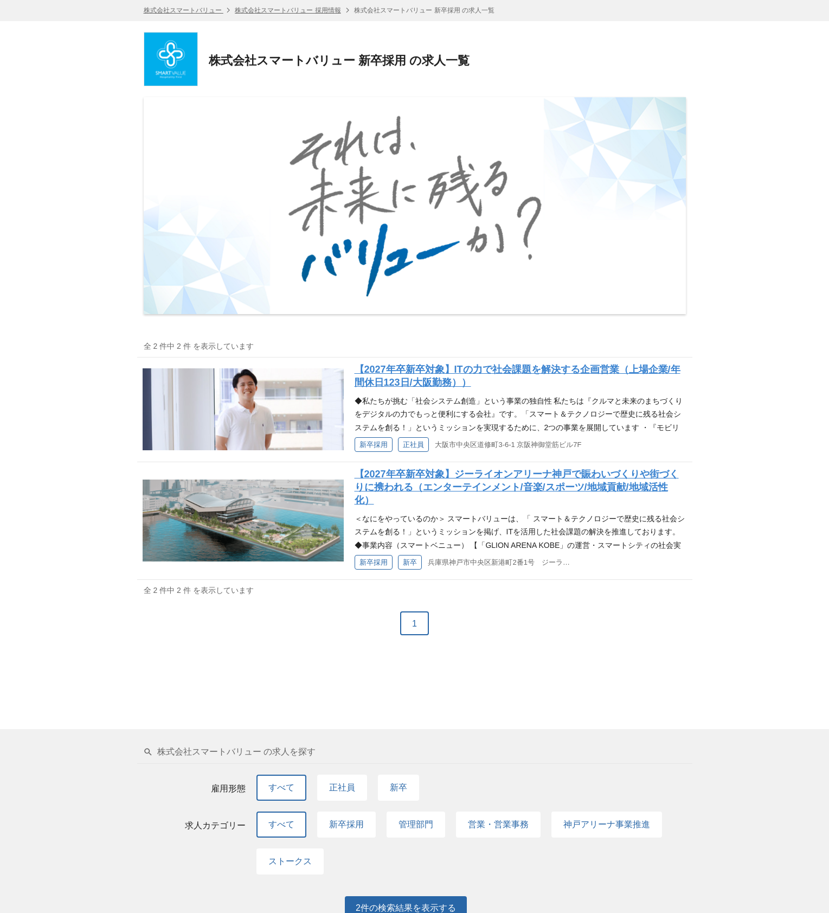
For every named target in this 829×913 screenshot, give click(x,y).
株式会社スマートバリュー (183, 10)
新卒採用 (346, 824)
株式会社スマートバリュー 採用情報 (287, 10)
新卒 (398, 787)
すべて (281, 787)
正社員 (342, 787)
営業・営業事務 (498, 824)
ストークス (290, 861)
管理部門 (416, 824)
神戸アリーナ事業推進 (606, 824)
